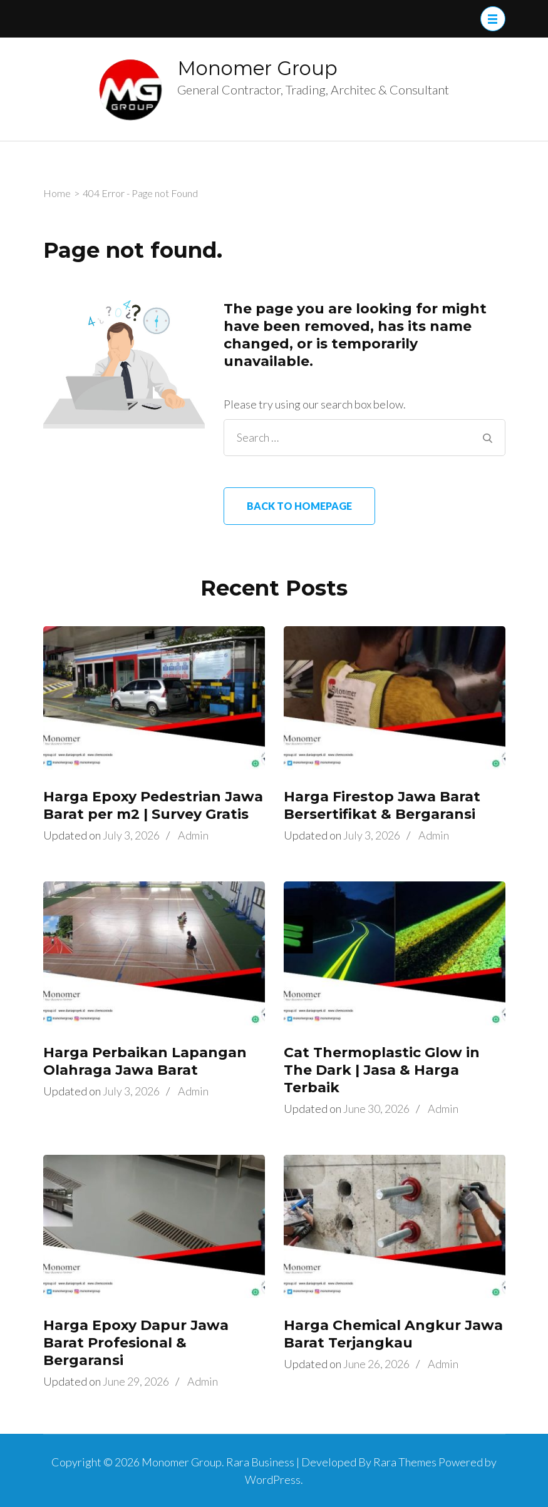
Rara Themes (405, 1462)
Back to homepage (299, 506)
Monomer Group (257, 68)
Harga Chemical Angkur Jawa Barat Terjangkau (393, 1334)
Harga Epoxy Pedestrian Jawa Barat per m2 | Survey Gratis (153, 805)
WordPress (273, 1479)
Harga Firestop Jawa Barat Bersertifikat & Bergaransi (382, 805)
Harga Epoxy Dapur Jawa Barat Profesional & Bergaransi (136, 1343)
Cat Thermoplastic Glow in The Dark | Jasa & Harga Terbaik (382, 1070)
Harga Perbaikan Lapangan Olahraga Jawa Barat (145, 1061)
